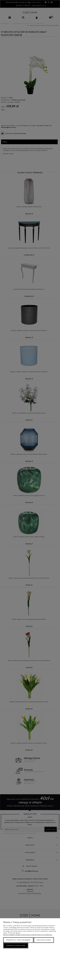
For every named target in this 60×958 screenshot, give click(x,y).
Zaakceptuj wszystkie (15, 945)
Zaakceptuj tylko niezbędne (18, 940)
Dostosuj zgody (44, 940)
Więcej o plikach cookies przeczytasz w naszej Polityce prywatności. (27, 934)
